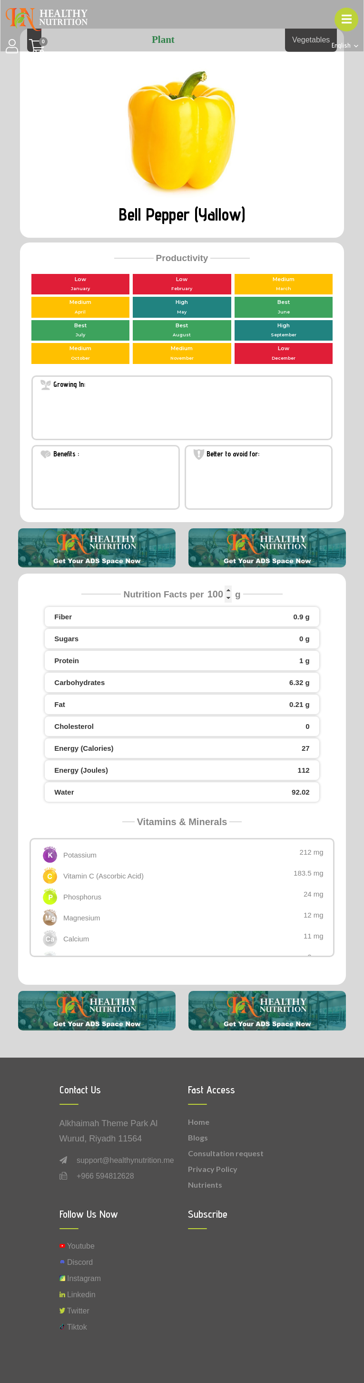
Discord (76, 1262)
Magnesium (81, 918)
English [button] (342, 45)
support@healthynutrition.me (125, 1160)
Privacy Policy (212, 1168)
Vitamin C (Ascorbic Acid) (103, 876)
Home (198, 1121)
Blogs (198, 1137)
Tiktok (73, 1327)
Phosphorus (82, 897)
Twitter (74, 1311)
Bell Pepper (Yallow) (182, 214)
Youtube (77, 1246)
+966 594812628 (105, 1176)
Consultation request (226, 1153)
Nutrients (205, 1184)
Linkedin (77, 1295)
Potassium (80, 855)
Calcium (76, 939)
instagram (80, 1278)
